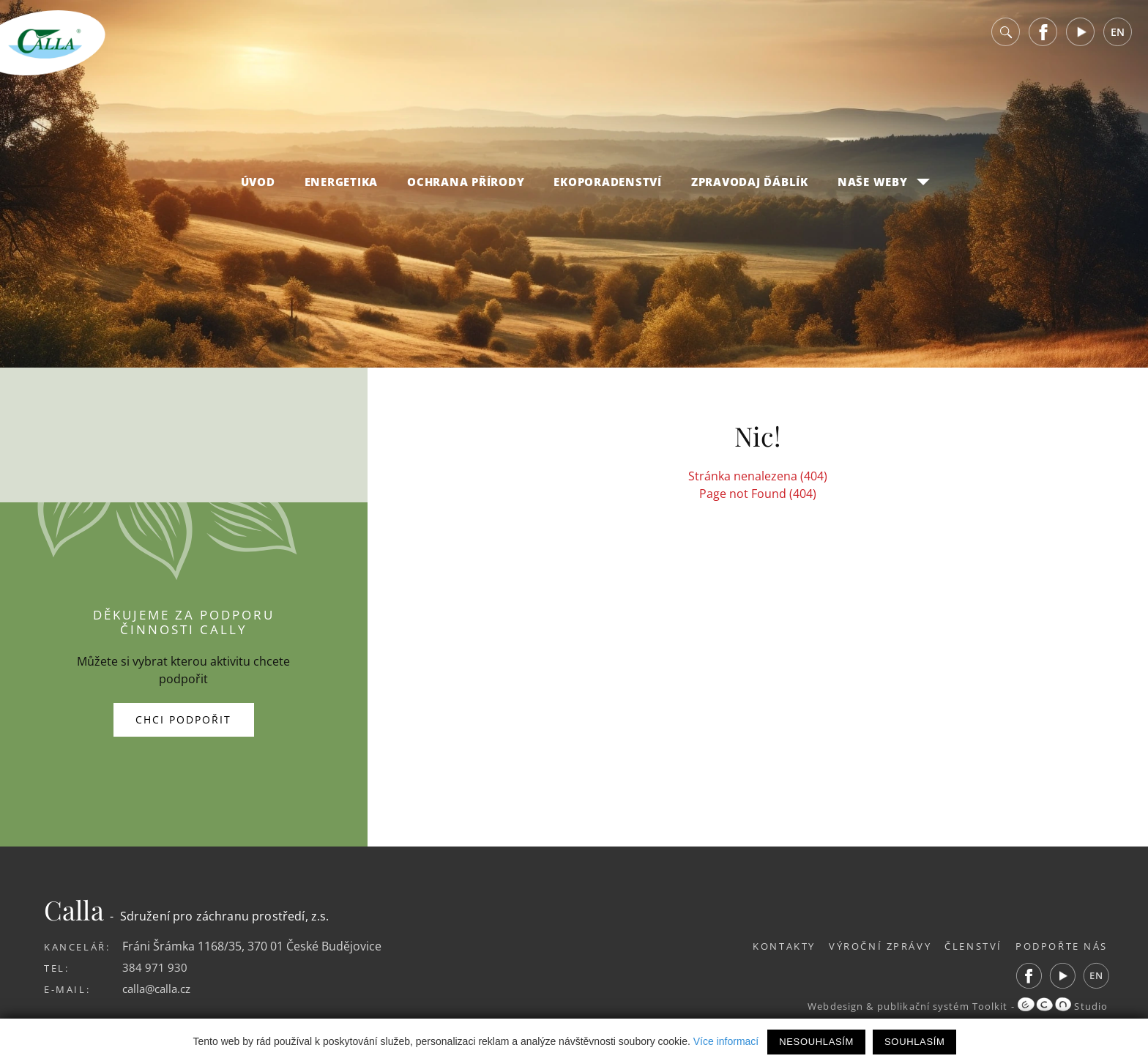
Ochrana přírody (465, 186)
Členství (969, 946)
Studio (1062, 1006)
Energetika (342, 186)
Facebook (1043, 36)
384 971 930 (154, 967)
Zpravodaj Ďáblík (749, 186)
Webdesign (830, 1006)
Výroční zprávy (870, 946)
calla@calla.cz (159, 989)
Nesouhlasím (816, 1041)
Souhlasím (914, 1041)
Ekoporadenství (608, 186)
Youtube (1081, 36)
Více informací (725, 1041)
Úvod (258, 186)
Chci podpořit (183, 719)
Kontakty (770, 946)
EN (1118, 36)
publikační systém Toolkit (939, 1006)
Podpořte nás (1061, 946)
